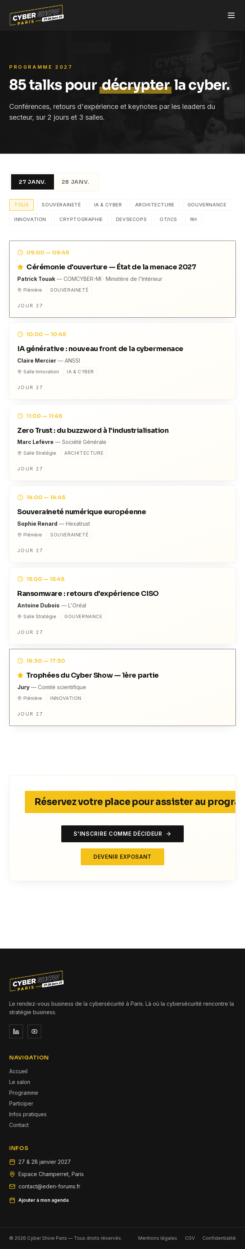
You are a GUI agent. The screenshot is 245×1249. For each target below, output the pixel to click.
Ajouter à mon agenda (39, 1200)
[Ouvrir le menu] (231, 15)
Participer (21, 1103)
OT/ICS (168, 219)
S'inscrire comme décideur (123, 833)
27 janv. (32, 181)
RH (193, 219)
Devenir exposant (122, 856)
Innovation (30, 219)
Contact (19, 1125)
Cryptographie (81, 219)
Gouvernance (207, 205)
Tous (21, 205)
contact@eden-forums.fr (49, 1186)
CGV (190, 1238)
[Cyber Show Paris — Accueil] (36, 15)
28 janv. (76, 181)
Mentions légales (157, 1238)
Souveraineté (61, 205)
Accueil (18, 1071)
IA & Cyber (108, 205)
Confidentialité (219, 1238)
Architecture (155, 205)
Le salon (19, 1082)
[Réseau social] (16, 1031)
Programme (23, 1092)
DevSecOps (131, 219)
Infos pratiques (28, 1114)
